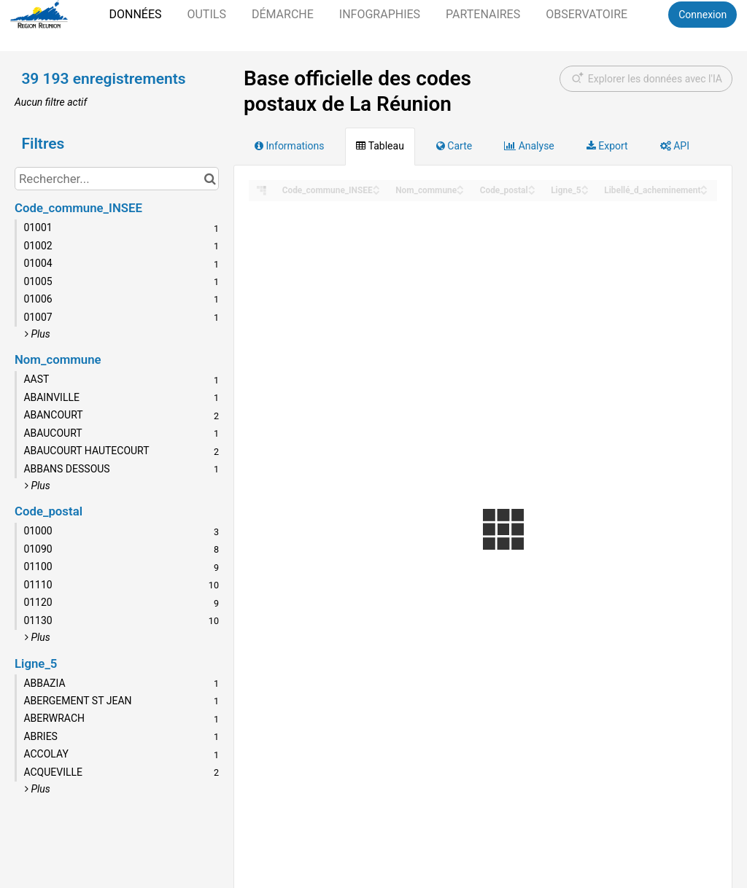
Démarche (283, 14)
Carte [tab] (454, 146)
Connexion (702, 14)
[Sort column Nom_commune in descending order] (460, 191)
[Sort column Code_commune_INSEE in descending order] (376, 191)
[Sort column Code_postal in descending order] (531, 191)
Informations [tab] (289, 146)
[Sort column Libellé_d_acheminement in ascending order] (704, 186)
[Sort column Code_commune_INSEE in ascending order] (376, 186)
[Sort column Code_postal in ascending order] (531, 186)
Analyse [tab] (529, 146)
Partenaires (483, 14)
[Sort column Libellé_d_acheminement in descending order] (704, 191)
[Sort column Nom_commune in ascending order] (460, 186)
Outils (206, 14)
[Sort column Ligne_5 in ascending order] (585, 186)
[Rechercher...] (117, 178)
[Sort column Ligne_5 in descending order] (585, 191)
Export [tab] (607, 146)
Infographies (379, 14)
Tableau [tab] (379, 146)
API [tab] (674, 146)
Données (135, 14)
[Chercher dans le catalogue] (210, 178)
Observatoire (586, 14)
